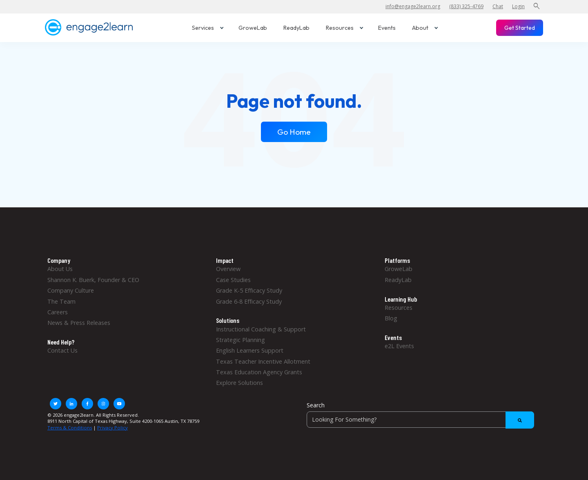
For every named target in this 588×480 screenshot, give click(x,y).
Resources (344, 27)
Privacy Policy (112, 427)
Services (208, 27)
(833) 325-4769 (466, 6)
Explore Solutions (239, 383)
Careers (57, 312)
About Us (60, 269)
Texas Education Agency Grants (259, 372)
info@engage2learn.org (412, 6)
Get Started (519, 27)
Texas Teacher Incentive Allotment (263, 361)
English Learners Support (249, 350)
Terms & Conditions (69, 427)
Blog (391, 318)
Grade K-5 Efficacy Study (249, 290)
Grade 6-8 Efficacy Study (249, 301)
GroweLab (252, 27)
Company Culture (70, 290)
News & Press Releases (78, 323)
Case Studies (233, 280)
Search (316, 405)
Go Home (294, 132)
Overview (228, 269)
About (425, 27)
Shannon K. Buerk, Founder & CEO (93, 280)
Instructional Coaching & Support (261, 329)
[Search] (420, 419)
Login (518, 6)
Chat (497, 6)
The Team (61, 301)
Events (387, 27)
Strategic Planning (240, 340)
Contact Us (62, 350)
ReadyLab (296, 27)
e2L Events (399, 346)
